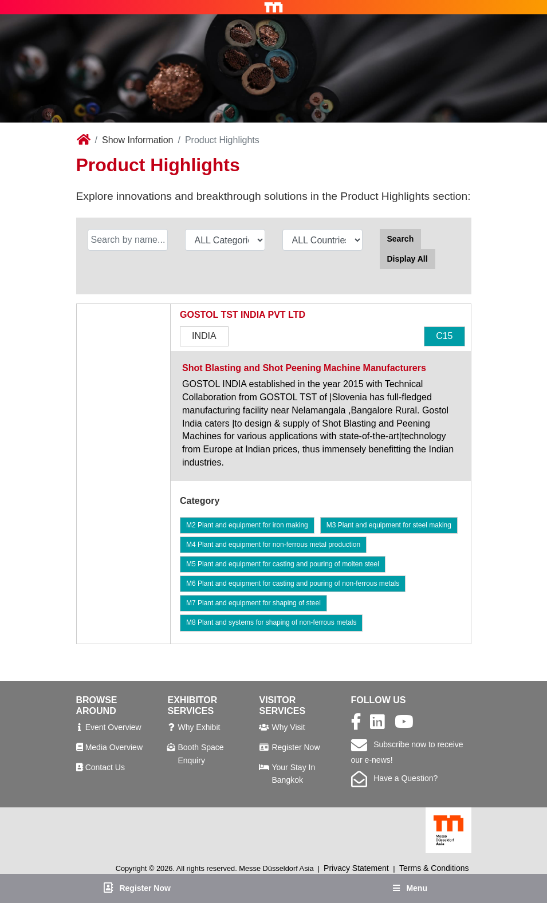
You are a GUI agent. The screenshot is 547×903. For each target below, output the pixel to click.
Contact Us (105, 767)
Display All (407, 258)
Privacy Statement (356, 868)
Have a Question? (394, 778)
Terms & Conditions (434, 868)
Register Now (295, 747)
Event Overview (113, 727)
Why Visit (288, 727)
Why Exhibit (199, 727)
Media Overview (114, 747)
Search (400, 238)
